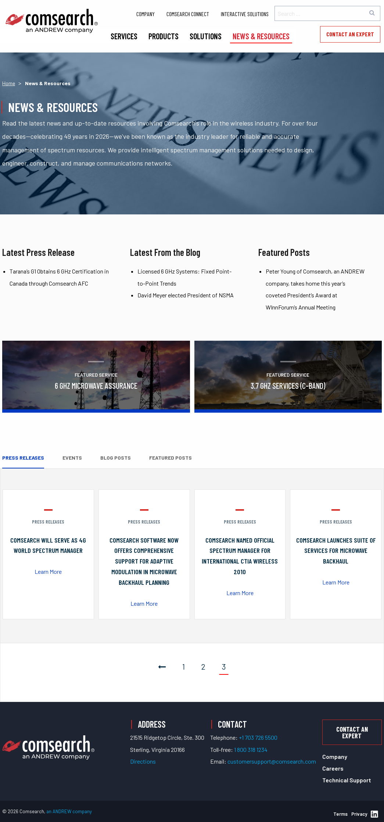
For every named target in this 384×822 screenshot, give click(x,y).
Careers (333, 768)
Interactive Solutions (245, 13)
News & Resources (261, 36)
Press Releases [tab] (23, 458)
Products (163, 36)
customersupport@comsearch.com (271, 761)
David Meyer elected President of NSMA (185, 294)
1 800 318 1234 (251, 749)
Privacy (359, 814)
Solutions (206, 36)
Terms (340, 814)
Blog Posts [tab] (115, 458)
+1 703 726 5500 (258, 737)
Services (124, 36)
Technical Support (346, 779)
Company (145, 13)
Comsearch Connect (187, 13)
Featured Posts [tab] (170, 458)
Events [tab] (72, 458)
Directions (143, 761)
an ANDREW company (69, 811)
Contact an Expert (350, 33)
